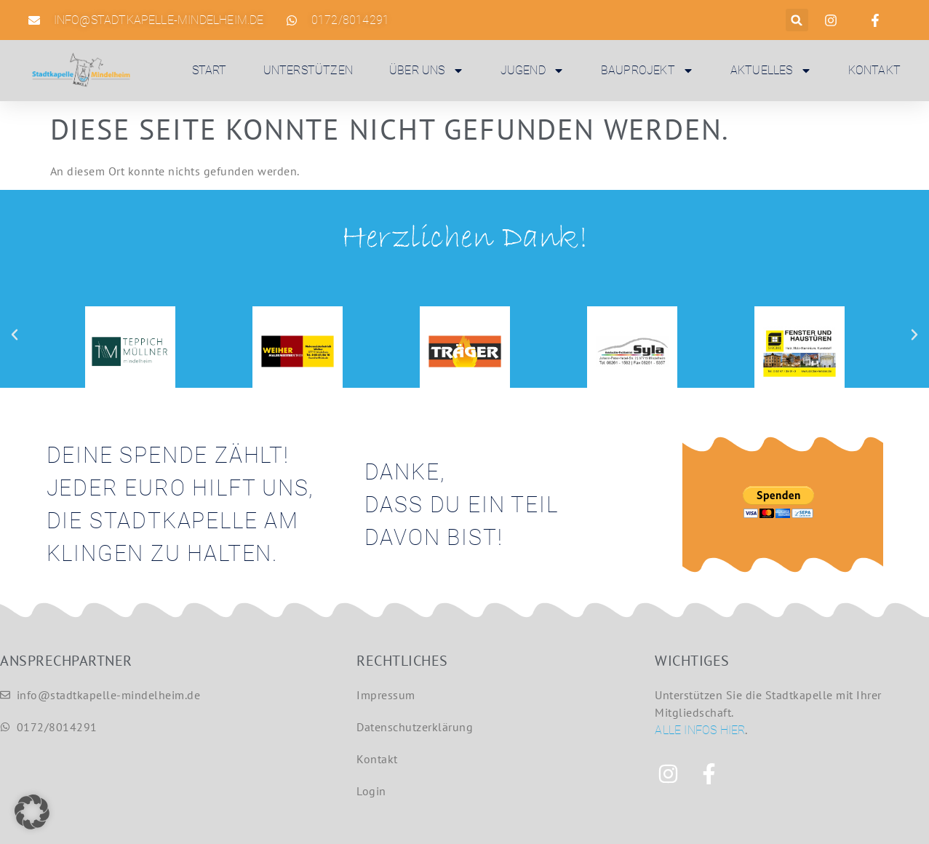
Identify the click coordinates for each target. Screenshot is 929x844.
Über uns (426, 70)
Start (209, 70)
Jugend (533, 70)
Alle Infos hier (700, 730)
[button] (797, 20)
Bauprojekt (647, 70)
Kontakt (874, 70)
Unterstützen (308, 70)
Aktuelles (771, 70)
